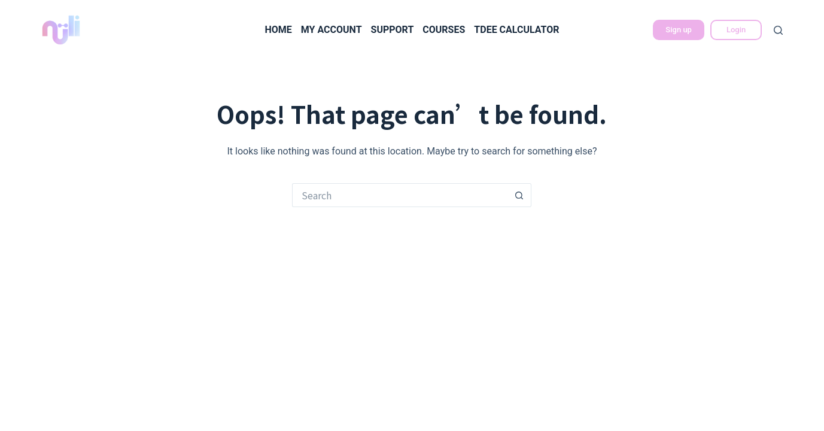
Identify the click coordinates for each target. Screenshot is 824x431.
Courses (443, 29)
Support (392, 29)
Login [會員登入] (736, 29)
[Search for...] (399, 195)
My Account (331, 29)
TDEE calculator (516, 29)
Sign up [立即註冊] (678, 29)
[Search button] (519, 195)
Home (277, 29)
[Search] (778, 30)
